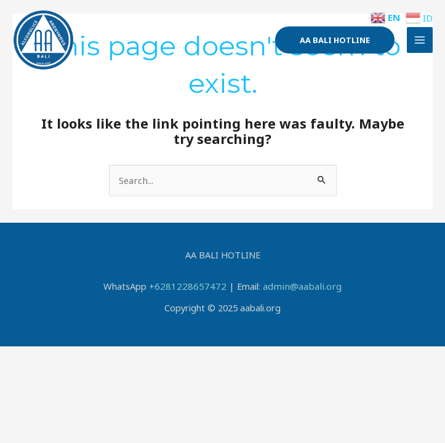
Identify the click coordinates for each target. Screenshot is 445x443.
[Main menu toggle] (420, 46)
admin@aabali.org (298, 285)
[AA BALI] (49, 46)
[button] (335, 46)
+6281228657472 (190, 285)
